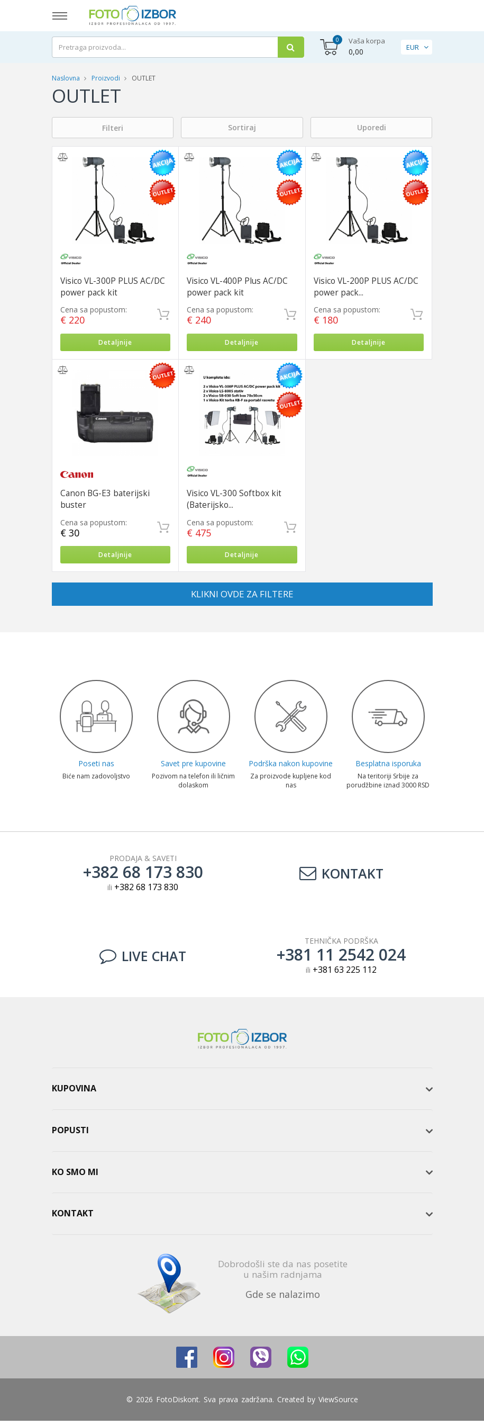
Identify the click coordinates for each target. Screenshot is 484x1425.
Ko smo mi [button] (75, 1176)
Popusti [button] (70, 1134)
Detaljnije (115, 343)
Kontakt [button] (73, 1217)
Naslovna (66, 78)
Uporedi (371, 127)
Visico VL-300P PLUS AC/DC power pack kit (112, 286)
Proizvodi (107, 78)
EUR (412, 47)
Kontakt (341, 877)
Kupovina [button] (74, 1092)
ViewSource (338, 1404)
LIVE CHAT (142, 960)
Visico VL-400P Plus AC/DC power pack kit (237, 286)
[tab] (242, 1093)
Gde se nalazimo (282, 1298)
